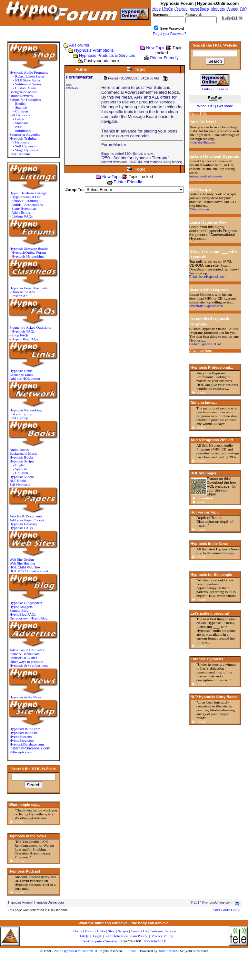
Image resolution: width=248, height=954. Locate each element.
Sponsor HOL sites (23, 658)
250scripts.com (20, 752)
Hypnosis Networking (28, 256)
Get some (225, 106)
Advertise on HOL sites (26, 650)
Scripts (123, 931)
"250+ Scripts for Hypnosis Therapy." (135, 157)
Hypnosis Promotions (94, 50)
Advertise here (200, 351)
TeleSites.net (168, 951)
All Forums (79, 45)
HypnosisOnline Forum (29, 252)
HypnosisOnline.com (77, 951)
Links (131, 951)
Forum (89, 931)
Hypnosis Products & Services (107, 55)
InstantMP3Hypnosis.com (206, 306)
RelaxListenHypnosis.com (207, 277)
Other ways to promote (26, 661)
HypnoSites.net (20, 736)
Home (77, 931)
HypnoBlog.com (21, 740)
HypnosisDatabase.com (26, 744)
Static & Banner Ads (24, 654)
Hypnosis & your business (28, 665)
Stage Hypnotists (24, 208)
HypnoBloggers (21, 607)
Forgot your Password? (169, 34)
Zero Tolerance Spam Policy (126, 936)
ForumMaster (79, 77)
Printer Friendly (164, 57)
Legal (97, 936)
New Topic (155, 47)
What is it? (205, 106)
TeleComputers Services (99, 941)
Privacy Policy (162, 936)
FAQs (84, 936)
